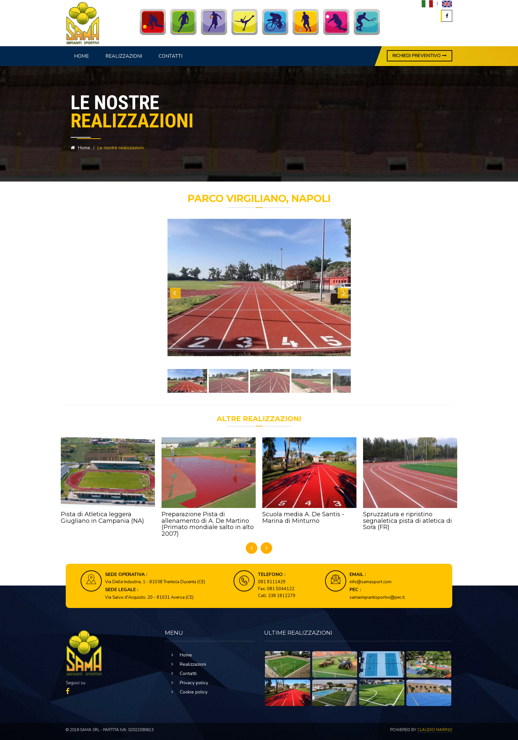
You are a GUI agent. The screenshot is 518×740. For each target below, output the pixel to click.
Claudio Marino (434, 729)
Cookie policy (193, 692)
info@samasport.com (370, 582)
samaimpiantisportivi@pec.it (377, 597)
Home (81, 56)
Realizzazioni (123, 56)
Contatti (170, 56)
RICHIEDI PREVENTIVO (419, 55)
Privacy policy (194, 683)
